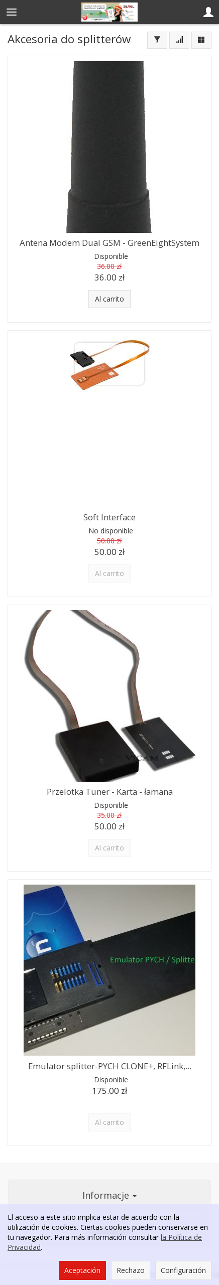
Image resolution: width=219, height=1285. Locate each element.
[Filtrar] (157, 40)
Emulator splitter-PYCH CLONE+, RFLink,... (109, 1066)
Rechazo (131, 1270)
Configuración (183, 1270)
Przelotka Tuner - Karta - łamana (110, 791)
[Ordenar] (179, 40)
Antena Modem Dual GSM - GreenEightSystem (109, 242)
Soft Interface (109, 517)
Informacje (109, 1195)
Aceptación (82, 1270)
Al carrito (109, 299)
